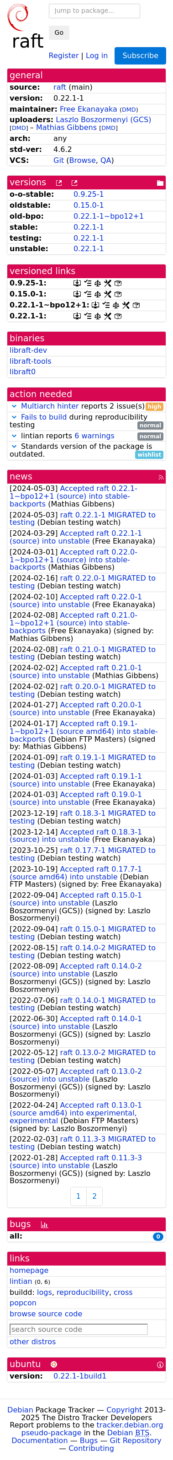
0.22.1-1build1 (79, 1376)
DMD (129, 109)
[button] (14, 406)
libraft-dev (28, 350)
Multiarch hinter (50, 406)
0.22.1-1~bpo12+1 (108, 216)
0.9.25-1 (88, 194)
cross (123, 1292)
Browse (82, 160)
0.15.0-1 (88, 205)
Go (59, 32)
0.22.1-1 (88, 227)
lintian (21, 1281)
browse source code (46, 1313)
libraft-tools (30, 361)
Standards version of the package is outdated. (86, 450)
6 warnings (94, 435)
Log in (97, 55)
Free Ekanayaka (88, 109)
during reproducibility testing (86, 421)
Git (58, 160)
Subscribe (140, 55)
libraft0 (23, 371)
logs (44, 1292)
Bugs (89, 1440)
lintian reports (86, 436)
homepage (29, 1270)
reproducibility (83, 1292)
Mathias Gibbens (66, 127)
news (21, 476)
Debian (20, 1410)
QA (105, 160)
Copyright (124, 1410)
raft (59, 87)
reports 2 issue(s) (86, 406)
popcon (23, 1302)
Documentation (39, 1440)
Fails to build (44, 417)
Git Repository (136, 1440)
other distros (33, 1341)
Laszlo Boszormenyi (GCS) (103, 119)
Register (64, 55)
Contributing (91, 1448)
